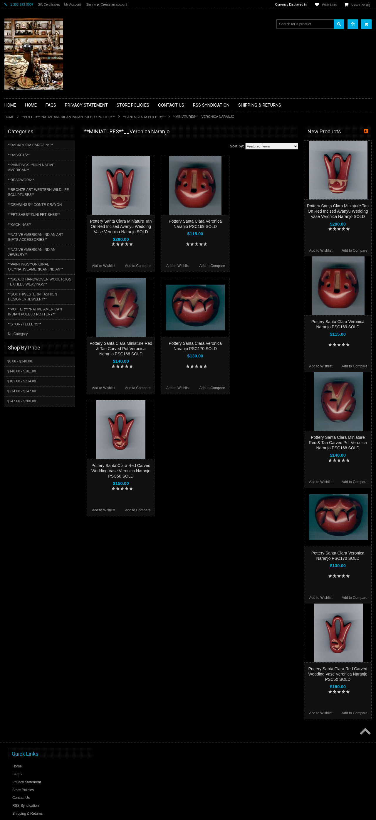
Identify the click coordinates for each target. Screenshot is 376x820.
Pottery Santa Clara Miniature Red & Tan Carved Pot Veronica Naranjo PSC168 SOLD (121, 348)
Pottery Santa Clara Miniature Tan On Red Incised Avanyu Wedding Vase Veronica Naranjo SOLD (121, 226)
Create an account (114, 4)
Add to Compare (138, 266)
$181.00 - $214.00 (21, 381)
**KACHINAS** (19, 225)
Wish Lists (329, 4)
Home (9, 117)
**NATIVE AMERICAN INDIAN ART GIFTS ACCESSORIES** (35, 237)
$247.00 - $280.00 (21, 401)
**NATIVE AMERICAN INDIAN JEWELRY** (32, 252)
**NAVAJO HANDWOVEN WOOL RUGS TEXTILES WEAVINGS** (39, 281)
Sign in (91, 4)
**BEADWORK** (21, 180)
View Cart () (360, 5)
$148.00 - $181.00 (21, 371)
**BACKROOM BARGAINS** (30, 145)
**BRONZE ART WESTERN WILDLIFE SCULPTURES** (38, 192)
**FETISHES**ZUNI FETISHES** (34, 215)
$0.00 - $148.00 (19, 361)
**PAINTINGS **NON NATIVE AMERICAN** (31, 167)
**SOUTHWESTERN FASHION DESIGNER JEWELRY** (32, 296)
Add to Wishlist (103, 266)
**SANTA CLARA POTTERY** (144, 117)
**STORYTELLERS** (24, 324)
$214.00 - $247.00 (21, 391)
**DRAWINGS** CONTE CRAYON (35, 205)
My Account (72, 4)
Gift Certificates (49, 4)
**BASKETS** (19, 155)
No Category (18, 334)
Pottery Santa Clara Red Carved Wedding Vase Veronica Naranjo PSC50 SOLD (120, 470)
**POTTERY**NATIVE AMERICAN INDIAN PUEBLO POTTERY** (68, 117)
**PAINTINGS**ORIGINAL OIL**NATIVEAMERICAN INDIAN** (35, 266)
